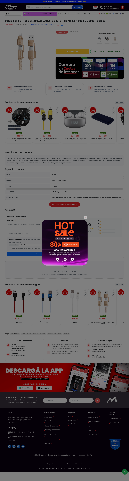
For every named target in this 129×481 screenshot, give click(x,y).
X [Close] (85, 218)
